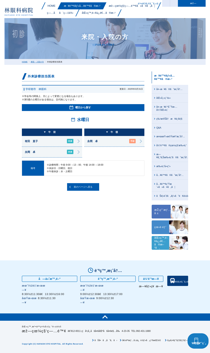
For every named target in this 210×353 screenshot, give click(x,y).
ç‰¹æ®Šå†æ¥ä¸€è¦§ (169, 119)
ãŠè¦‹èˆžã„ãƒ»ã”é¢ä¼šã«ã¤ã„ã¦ (172, 196)
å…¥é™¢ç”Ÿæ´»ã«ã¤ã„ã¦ (165, 185)
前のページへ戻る (83, 187)
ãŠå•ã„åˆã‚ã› (105, 340)
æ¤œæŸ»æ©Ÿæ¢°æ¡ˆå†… (170, 136)
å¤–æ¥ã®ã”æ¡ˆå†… (169, 89)
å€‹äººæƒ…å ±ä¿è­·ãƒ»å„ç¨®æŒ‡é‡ (142, 340)
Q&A (158, 127)
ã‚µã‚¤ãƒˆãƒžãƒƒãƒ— (177, 340)
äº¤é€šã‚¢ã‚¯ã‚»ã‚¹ (178, 288)
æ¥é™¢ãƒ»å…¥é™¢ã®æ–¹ (164, 77)
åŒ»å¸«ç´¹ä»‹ (163, 98)
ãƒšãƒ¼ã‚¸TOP (105, 317)
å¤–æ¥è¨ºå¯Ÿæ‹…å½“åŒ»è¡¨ (166, 108)
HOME (25, 62)
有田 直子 (49, 141)
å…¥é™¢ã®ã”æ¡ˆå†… (170, 175)
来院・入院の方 (37, 62)
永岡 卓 (49, 152)
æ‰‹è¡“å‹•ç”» (163, 166)
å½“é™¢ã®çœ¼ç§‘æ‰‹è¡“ (171, 145)
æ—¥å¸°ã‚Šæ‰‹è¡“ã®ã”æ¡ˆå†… (172, 156)
